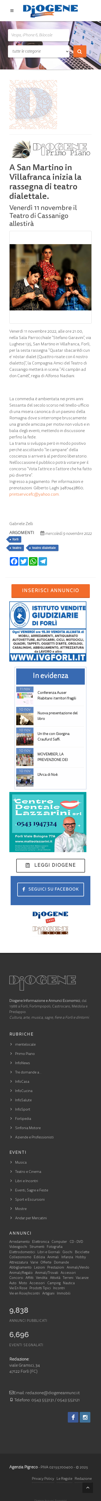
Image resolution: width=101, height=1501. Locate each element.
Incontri (59, 1288)
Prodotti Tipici (40, 1288)
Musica (21, 1163)
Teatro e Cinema (28, 1172)
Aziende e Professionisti (34, 1137)
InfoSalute (23, 1100)
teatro (16, 548)
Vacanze (82, 1278)
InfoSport (22, 1110)
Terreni (68, 1278)
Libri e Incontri (26, 1181)
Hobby (80, 1257)
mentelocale (25, 1045)
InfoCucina (23, 1091)
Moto (23, 1283)
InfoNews (22, 1063)
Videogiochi (18, 1247)
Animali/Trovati (46, 1273)
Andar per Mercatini (31, 1218)
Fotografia (54, 1247)
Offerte (45, 1263)
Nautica (69, 1283)
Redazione (83, 1479)
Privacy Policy (43, 1479)
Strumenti (37, 1247)
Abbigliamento (20, 1268)
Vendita (41, 1278)
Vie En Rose (18, 1288)
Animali (53, 1257)
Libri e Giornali (48, 1252)
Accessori (68, 1273)
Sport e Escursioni (30, 1200)
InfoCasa (22, 1082)
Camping (54, 1283)
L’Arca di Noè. (47, 775)
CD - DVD (76, 1242)
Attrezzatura (18, 1263)
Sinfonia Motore (28, 1128)
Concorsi (16, 1278)
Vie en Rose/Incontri (24, 1294)
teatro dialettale (44, 548)
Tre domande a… (28, 1073)
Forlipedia (23, 1119)
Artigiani (48, 1294)
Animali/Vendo (78, 1268)
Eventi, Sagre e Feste (31, 1190)
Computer (59, 1242)
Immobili (63, 1294)
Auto (12, 1283)
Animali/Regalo (21, 1273)
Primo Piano (25, 1054)
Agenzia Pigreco (23, 1467)
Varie (34, 1263)
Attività (55, 1278)
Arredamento (19, 1242)
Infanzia (67, 1257)
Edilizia (39, 1257)
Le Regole (64, 1479)
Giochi (67, 1252)
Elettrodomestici (22, 1252)
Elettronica (40, 1242)
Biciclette (82, 1252)
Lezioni (39, 1268)
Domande (61, 1263)
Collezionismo (20, 1257)
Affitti (29, 1278)
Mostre (21, 1209)
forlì (15, 539)
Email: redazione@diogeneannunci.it (44, 1393)
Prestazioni (55, 1268)
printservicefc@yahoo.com (34, 494)
